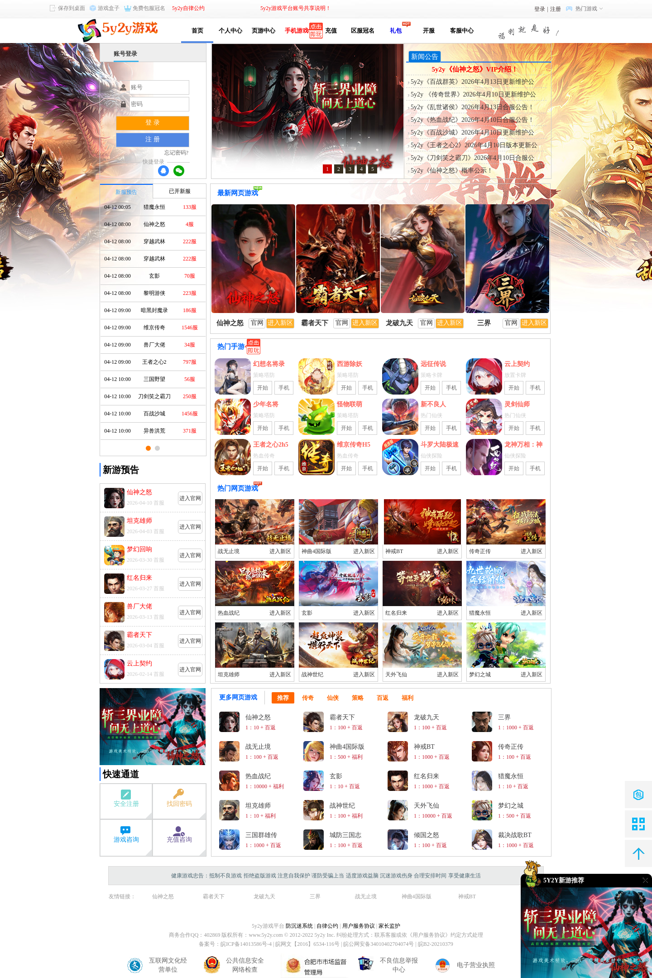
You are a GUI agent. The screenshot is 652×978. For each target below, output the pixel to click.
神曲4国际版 (316, 551)
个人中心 (230, 30)
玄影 (307, 613)
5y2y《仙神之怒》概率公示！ (452, 170)
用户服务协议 (358, 926)
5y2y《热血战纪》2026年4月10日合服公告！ (472, 119)
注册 (555, 9)
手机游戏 (296, 30)
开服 (429, 30)
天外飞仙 (396, 674)
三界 (315, 896)
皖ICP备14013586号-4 (246, 944)
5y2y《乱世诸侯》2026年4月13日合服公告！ (472, 107)
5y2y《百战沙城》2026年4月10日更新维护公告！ (472, 133)
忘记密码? (176, 152)
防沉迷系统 (299, 926)
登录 (539, 9)
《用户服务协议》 (429, 935)
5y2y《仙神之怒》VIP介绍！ (475, 69)
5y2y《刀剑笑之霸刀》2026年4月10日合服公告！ (472, 158)
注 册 (152, 139)
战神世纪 (312, 674)
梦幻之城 (480, 674)
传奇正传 (480, 551)
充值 (329, 30)
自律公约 (327, 926)
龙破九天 (264, 896)
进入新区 (280, 551)
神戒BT (394, 551)
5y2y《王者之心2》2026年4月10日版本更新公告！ (474, 146)
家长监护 (389, 926)
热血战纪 (229, 613)
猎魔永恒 (480, 613)
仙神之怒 (163, 896)
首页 (197, 30)
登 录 (152, 122)
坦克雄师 (229, 674)
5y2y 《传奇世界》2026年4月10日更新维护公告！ (473, 95)
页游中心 (263, 30)
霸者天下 (214, 896)
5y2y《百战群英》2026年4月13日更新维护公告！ (472, 82)
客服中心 (462, 30)
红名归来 (396, 613)
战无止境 (229, 551)
